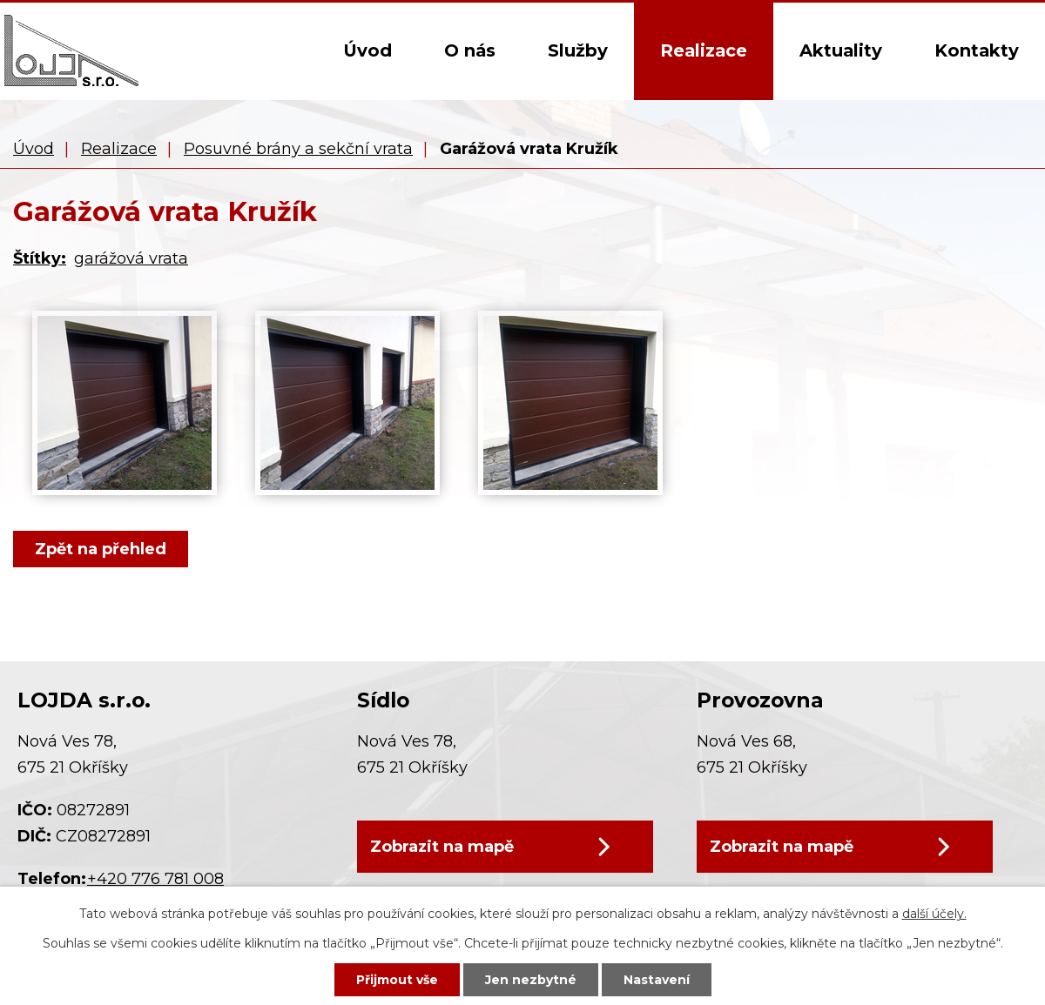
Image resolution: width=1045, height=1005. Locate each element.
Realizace (703, 50)
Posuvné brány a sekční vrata (298, 148)
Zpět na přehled (100, 549)
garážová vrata (131, 258)
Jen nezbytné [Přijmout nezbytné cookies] (530, 980)
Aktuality (840, 50)
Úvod (367, 50)
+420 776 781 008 (155, 878)
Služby (578, 50)
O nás (470, 50)
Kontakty (976, 50)
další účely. (934, 913)
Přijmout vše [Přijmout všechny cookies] (397, 980)
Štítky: (39, 258)
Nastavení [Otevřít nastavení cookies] (657, 980)
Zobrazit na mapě (442, 846)
